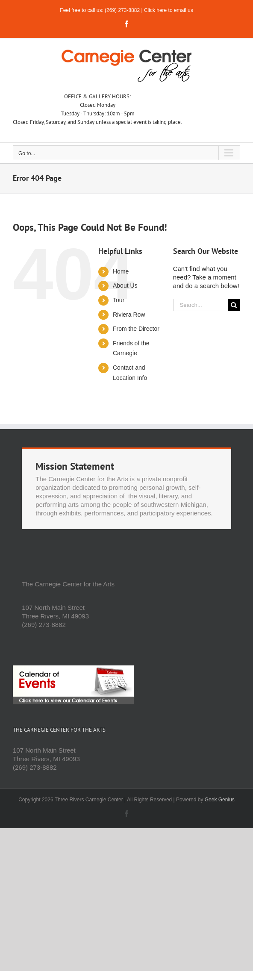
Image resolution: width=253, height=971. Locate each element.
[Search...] (200, 305)
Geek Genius (220, 800)
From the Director (136, 328)
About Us (125, 285)
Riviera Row (129, 314)
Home (121, 271)
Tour (118, 300)
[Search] (234, 305)
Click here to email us (168, 10)
